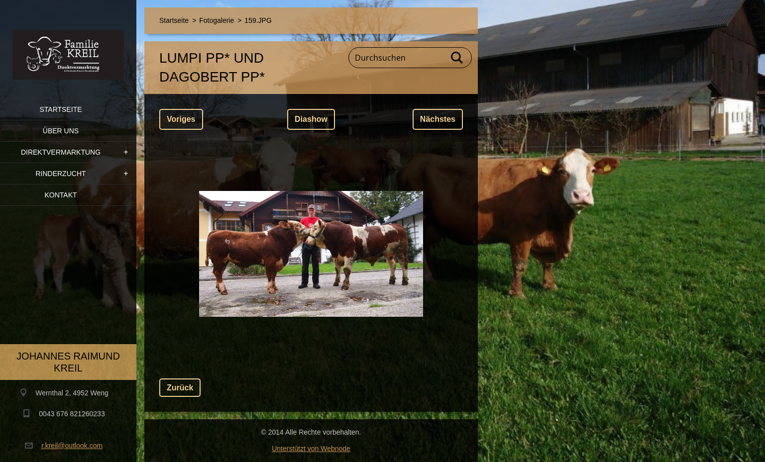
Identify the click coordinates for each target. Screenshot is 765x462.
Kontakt (60, 195)
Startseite (60, 109)
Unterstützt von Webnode (311, 449)
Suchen (457, 57)
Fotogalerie (216, 20)
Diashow (311, 119)
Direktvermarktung (61, 152)
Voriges (181, 119)
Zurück (180, 387)
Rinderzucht (60, 174)
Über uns (61, 131)
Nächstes (437, 119)
